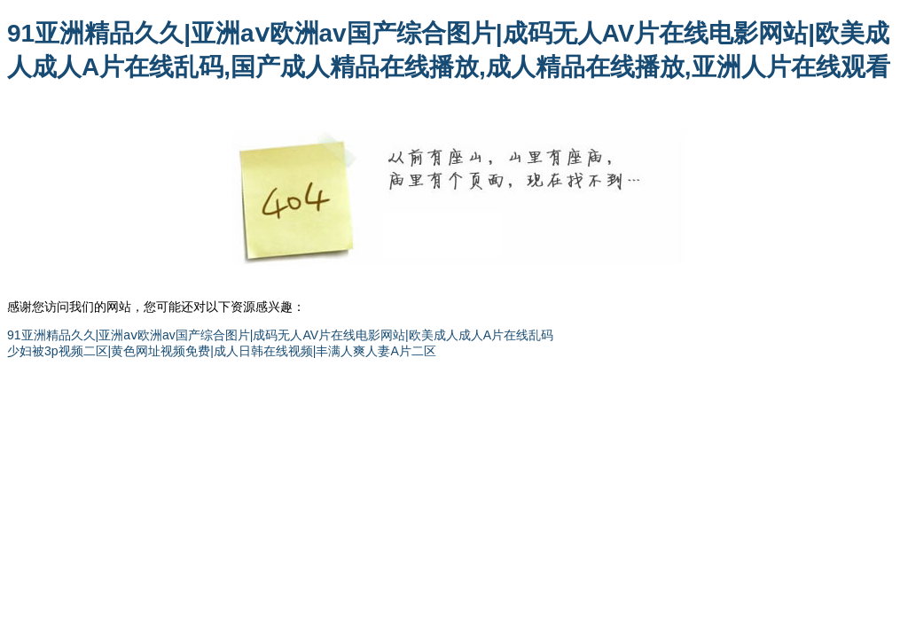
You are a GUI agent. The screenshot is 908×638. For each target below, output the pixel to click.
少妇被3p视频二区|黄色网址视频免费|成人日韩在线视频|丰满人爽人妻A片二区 (221, 351)
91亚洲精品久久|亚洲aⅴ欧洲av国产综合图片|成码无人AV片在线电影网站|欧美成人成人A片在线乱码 (280, 335)
